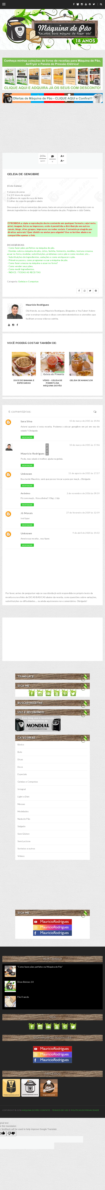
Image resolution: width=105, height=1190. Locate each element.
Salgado (21, 826)
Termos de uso (60, 1110)
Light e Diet (23, 796)
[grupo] (78, 4)
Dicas (20, 759)
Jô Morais (27, 513)
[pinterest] (90, 4)
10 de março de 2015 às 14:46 (84, 420)
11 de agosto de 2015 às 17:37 (84, 473)
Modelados (23, 811)
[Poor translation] (11, 1133)
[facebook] (73, 4)
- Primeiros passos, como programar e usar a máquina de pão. (37, 260)
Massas (21, 804)
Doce (20, 767)
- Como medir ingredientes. (20, 269)
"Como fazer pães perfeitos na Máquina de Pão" (40, 967)
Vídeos (21, 856)
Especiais (22, 774)
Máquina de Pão (31, 1110)
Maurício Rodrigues (33, 453)
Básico (21, 744)
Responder (27, 437)
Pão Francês (23, 997)
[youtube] (86, 4)
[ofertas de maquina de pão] (52, 97)
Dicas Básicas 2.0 (25, 982)
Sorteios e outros (26, 848)
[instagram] (82, 4)
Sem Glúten (24, 833)
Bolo (20, 752)
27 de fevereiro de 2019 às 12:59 (83, 512)
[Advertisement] (52, 128)
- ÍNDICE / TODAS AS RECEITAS (24, 272)
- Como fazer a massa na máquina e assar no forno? (32, 263)
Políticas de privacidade (85, 1110)
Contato (45, 1110)
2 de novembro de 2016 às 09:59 (83, 493)
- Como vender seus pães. (20, 266)
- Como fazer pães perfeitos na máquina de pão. (31, 248)
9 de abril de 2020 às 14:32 (86, 532)
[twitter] (94, 4)
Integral (22, 789)
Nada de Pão (24, 818)
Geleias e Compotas (28, 281)
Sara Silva (26, 421)
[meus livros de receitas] (52, 73)
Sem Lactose (24, 841)
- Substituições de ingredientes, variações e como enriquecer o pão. (41, 257)
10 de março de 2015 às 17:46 (84, 445)
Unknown (26, 473)
